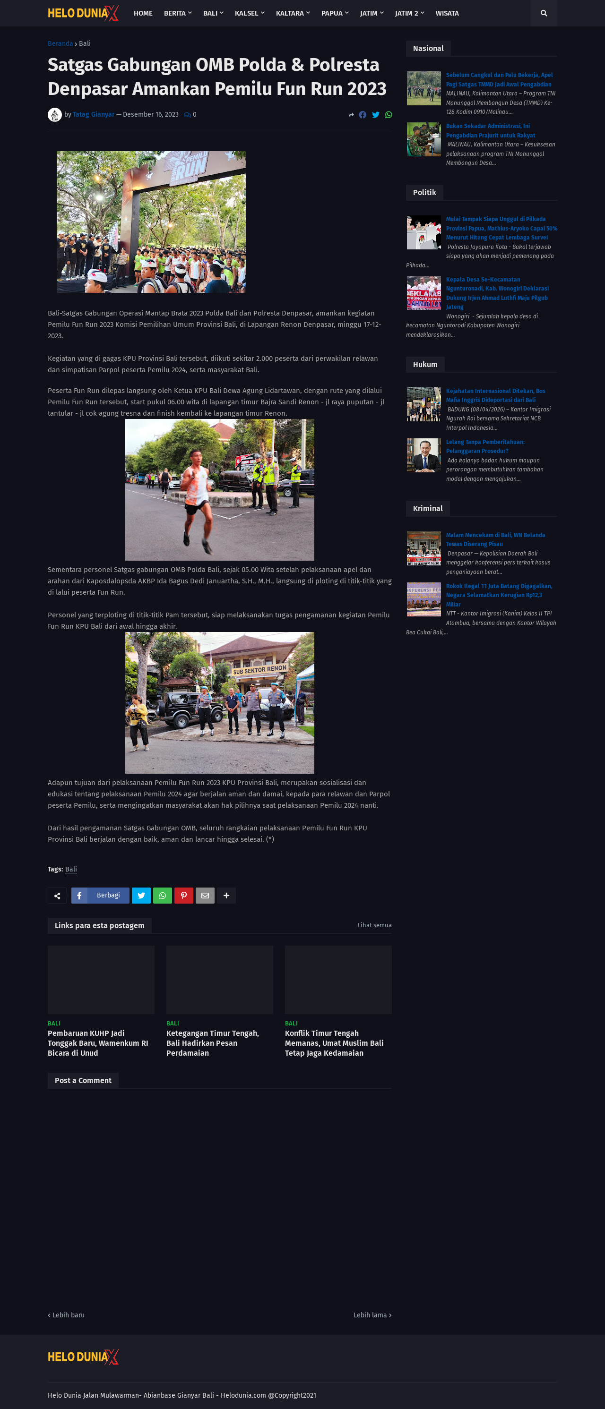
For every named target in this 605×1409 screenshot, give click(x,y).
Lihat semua (375, 925)
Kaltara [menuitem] (290, 13)
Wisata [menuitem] (447, 13)
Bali (85, 44)
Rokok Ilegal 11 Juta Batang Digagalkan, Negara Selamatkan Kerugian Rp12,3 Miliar (499, 595)
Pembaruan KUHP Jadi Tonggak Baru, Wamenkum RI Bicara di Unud (98, 1043)
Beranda (60, 44)
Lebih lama (370, 1315)
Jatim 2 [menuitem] (406, 13)
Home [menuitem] (143, 13)
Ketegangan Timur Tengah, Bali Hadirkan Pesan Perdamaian (212, 1043)
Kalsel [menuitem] (247, 13)
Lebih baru (68, 1315)
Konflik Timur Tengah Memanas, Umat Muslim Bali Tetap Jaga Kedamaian (334, 1043)
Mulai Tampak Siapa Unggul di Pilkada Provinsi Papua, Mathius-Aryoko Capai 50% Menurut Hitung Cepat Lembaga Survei (501, 228)
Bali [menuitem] (210, 13)
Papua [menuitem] (332, 13)
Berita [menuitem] (175, 13)
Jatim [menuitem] (369, 13)
